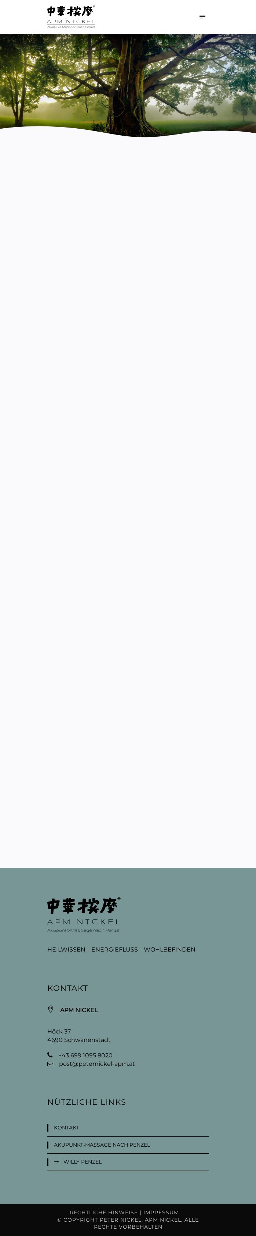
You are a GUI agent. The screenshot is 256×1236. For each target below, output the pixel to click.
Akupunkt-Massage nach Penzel (102, 1145)
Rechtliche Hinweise (104, 1212)
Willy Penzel (82, 1161)
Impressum (161, 1212)
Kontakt (66, 1127)
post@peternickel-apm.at (97, 1063)
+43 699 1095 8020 (85, 1055)
